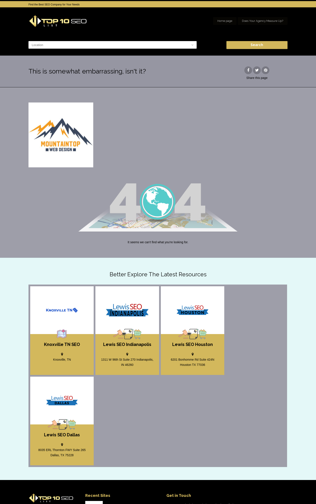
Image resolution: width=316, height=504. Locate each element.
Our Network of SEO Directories (269, 497)
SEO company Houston (253, 493)
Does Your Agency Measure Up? (262, 20)
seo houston (280, 493)
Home (202, 493)
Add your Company (223, 493)
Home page (224, 20)
